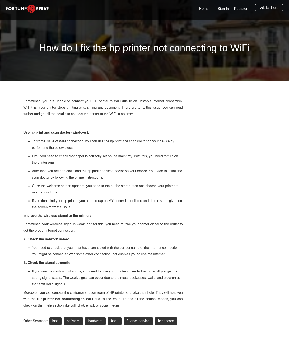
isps (55, 321)
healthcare (166, 321)
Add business (269, 7)
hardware (95, 321)
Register (240, 9)
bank (114, 321)
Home (204, 9)
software (73, 321)
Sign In (223, 9)
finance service (138, 321)
